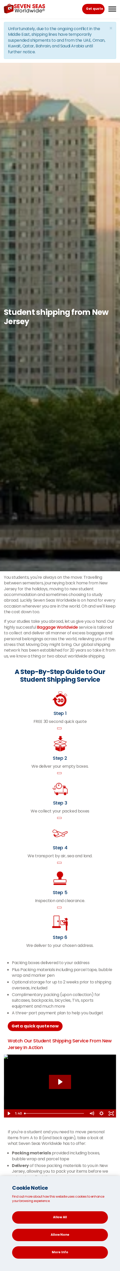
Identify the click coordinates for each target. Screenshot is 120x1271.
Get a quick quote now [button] (35, 1026)
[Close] (110, 28)
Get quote (94, 8)
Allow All (60, 1217)
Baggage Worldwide (57, 627)
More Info (60, 1252)
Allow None (60, 1234)
